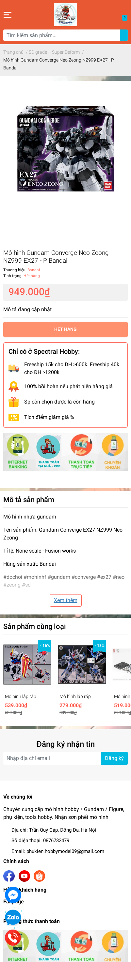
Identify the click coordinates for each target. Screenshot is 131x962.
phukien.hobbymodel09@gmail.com (65, 851)
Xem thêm (65, 600)
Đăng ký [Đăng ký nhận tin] (114, 758)
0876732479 (56, 840)
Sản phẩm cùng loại (34, 626)
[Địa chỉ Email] (65, 758)
